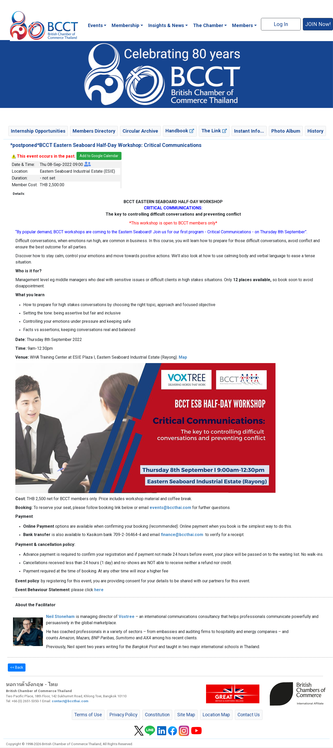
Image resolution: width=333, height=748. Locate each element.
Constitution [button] (157, 714)
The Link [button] (214, 130)
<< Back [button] (16, 667)
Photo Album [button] (285, 131)
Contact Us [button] (249, 714)
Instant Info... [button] (249, 131)
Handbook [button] (179, 130)
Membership (125, 25)
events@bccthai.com (170, 507)
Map (183, 357)
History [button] (315, 131)
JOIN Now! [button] (318, 24)
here (99, 589)
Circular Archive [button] (140, 131)
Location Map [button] (216, 714)
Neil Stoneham (60, 616)
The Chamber (208, 25)
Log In (281, 24)
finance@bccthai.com (182, 534)
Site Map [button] (186, 714)
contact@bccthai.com (70, 701)
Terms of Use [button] (88, 714)
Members (242, 25)
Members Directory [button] (94, 131)
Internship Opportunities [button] (38, 131)
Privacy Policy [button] (123, 714)
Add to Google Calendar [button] (99, 156)
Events (95, 25)
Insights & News (166, 25)
